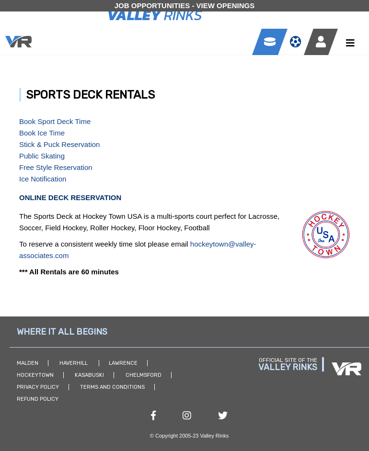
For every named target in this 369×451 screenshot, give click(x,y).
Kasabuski (89, 375)
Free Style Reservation (55, 167)
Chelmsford (143, 375)
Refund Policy (37, 399)
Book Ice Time (42, 133)
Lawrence (123, 363)
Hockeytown (35, 375)
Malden (27, 363)
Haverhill (74, 363)
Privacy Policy (38, 387)
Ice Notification (42, 179)
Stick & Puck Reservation (59, 144)
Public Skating (42, 156)
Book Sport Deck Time (55, 121)
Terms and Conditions (112, 387)
